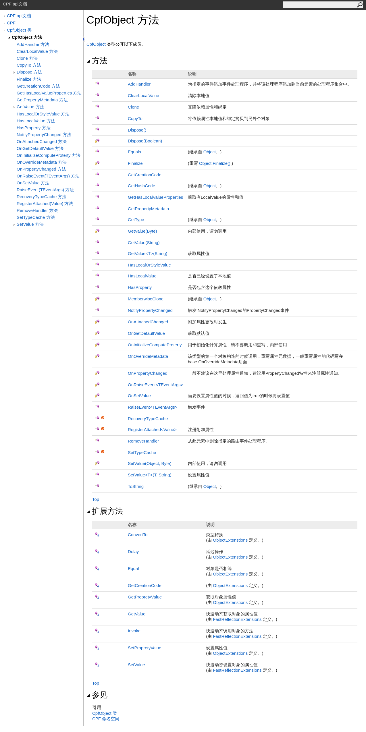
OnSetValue (139, 395)
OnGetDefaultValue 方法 (40, 148)
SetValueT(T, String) (149, 474)
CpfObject (96, 44)
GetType (136, 219)
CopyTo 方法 (29, 65)
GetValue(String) (144, 242)
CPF (11, 22)
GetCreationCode (144, 174)
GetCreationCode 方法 (38, 86)
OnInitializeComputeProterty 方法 (48, 155)
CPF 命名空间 (105, 718)
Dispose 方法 (29, 71)
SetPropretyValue (144, 647)
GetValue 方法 (30, 106)
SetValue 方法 (30, 224)
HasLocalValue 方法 (36, 120)
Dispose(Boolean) (145, 140)
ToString (136, 486)
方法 (96, 60)
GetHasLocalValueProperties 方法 (49, 92)
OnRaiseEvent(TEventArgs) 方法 (48, 175)
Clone (133, 107)
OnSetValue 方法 (33, 182)
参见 (96, 695)
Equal (133, 568)
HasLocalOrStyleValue (149, 264)
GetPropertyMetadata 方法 (42, 99)
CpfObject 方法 (27, 37)
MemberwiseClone (145, 298)
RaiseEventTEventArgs (153, 407)
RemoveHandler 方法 (37, 210)
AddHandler (139, 84)
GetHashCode (141, 185)
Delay (133, 551)
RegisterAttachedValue (152, 429)
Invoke (134, 630)
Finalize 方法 (29, 79)
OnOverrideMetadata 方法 (42, 162)
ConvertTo (137, 534)
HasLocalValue (142, 275)
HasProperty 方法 (34, 127)
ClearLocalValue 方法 (37, 51)
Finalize (135, 163)
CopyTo (135, 118)
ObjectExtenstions (230, 540)
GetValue (136, 613)
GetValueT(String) (147, 253)
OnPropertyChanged (147, 373)
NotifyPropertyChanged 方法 (44, 134)
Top (95, 499)
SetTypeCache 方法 (36, 217)
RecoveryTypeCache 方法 (41, 196)
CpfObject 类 (19, 30)
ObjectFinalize (214, 163)
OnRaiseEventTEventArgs (155, 384)
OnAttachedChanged (148, 321)
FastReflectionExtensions (237, 619)
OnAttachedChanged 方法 (42, 141)
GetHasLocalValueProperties (155, 197)
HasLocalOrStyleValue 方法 (43, 113)
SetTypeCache (142, 452)
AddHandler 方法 (33, 44)
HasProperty (140, 287)
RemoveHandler (143, 441)
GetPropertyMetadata (148, 208)
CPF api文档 (19, 15)
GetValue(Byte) (142, 231)
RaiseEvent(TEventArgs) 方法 (45, 189)
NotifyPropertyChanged (150, 310)
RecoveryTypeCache (148, 418)
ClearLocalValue (143, 95)
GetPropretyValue (145, 596)
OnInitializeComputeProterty (155, 344)
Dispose (137, 130)
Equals (134, 151)
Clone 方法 (27, 58)
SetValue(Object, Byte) (149, 463)
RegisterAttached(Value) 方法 (45, 203)
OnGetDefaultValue (146, 333)
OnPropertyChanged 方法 (41, 169)
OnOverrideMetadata (148, 356)
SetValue (136, 664)
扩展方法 (104, 511)
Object (209, 151)
